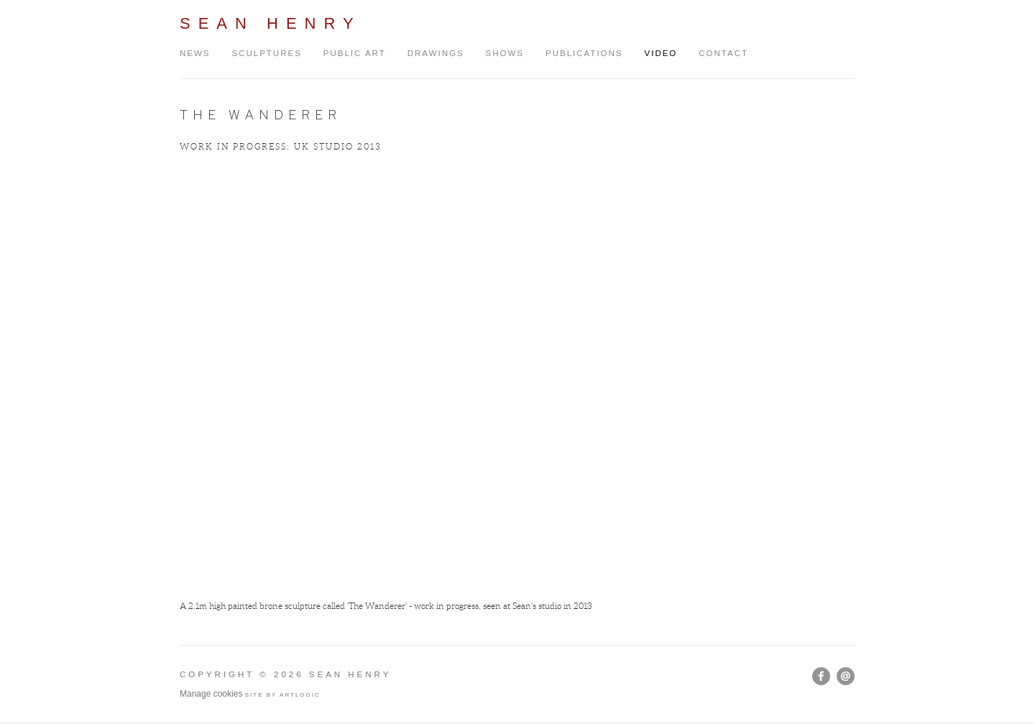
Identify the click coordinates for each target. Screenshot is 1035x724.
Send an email (846, 676)
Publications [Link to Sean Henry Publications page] (584, 53)
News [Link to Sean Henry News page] (195, 53)
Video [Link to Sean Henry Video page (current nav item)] (661, 53)
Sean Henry (271, 23)
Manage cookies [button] (211, 694)
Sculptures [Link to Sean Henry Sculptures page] (267, 53)
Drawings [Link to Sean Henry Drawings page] (436, 53)
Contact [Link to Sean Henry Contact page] (723, 53)
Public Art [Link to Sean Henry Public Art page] (354, 53)
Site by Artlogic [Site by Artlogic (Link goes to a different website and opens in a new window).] (283, 695)
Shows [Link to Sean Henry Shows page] (505, 53)
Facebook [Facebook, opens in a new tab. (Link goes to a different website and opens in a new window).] (821, 676)
